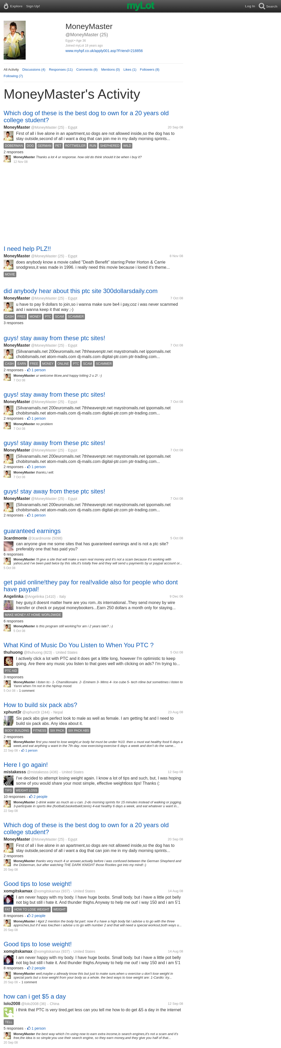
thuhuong (13, 652)
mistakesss (15, 772)
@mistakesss (37, 772)
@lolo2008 (30, 1004)
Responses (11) (61, 69)
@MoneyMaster (44, 127)
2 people (41, 797)
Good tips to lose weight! (38, 883)
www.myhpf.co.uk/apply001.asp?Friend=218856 (104, 51)
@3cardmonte (39, 538)
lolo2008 (12, 1003)
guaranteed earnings (32, 530)
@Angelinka (34, 596)
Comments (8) (87, 69)
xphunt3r (12, 712)
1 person (39, 370)
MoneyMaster (17, 127)
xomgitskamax (18, 891)
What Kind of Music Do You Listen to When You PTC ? (79, 645)
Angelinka (13, 596)
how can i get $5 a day (35, 996)
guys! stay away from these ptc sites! (54, 337)
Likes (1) (130, 69)
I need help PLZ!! (27, 248)
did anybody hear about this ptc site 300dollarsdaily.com (81, 290)
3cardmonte (15, 538)
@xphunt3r (31, 712)
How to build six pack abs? (40, 704)
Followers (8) (149, 69)
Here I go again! (26, 764)
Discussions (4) (33, 69)
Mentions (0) (110, 69)
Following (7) (13, 76)
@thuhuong (33, 652)
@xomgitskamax (46, 891)
